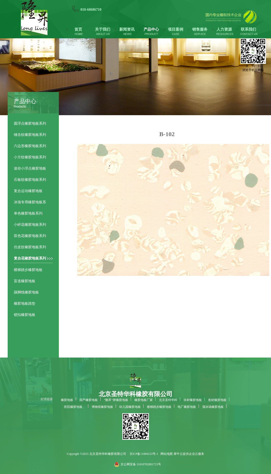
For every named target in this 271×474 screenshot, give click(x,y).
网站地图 (166, 454)
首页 (78, 29)
